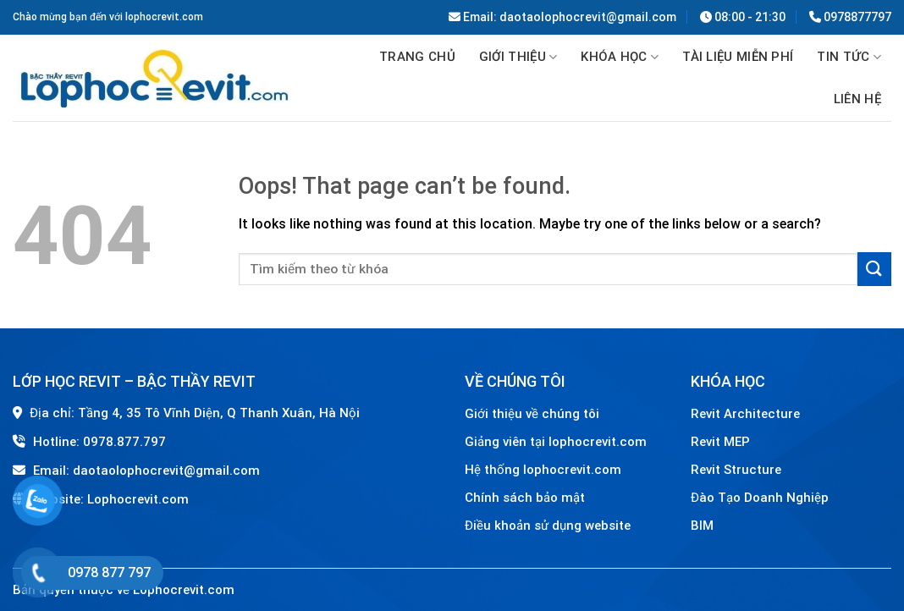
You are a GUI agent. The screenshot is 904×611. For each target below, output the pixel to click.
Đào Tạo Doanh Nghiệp (761, 497)
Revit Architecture (745, 413)
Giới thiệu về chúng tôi (532, 413)
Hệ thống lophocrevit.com (543, 469)
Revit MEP (720, 441)
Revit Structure (738, 469)
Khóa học (620, 57)
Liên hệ (857, 99)
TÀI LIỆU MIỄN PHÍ (737, 56)
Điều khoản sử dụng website (548, 525)
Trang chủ (417, 56)
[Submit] (874, 268)
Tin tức (849, 57)
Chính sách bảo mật (525, 497)
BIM (702, 525)
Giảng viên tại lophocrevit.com (556, 441)
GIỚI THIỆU (518, 57)
